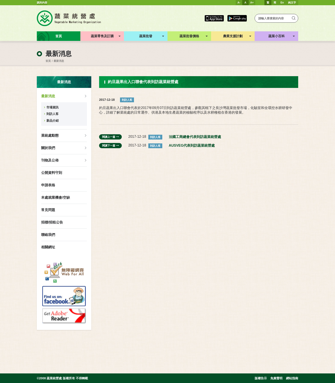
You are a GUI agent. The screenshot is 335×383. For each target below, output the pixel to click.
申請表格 (48, 185)
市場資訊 (52, 107)
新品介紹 (52, 120)
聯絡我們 (48, 235)
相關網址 (48, 247)
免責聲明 (276, 378)
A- (238, 2)
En (282, 2)
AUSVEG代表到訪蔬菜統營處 (192, 145)
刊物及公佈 (50, 160)
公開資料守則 (51, 173)
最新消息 (59, 61)
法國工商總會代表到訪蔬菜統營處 (195, 137)
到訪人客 (52, 114)
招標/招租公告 (52, 222)
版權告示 (261, 378)
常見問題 (48, 210)
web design (6, 381)
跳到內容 (42, 2)
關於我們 (48, 148)
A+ (252, 2)
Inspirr (21, 381)
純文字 (292, 2)
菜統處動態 (50, 135)
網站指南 (292, 378)
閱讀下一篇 (110, 145)
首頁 (48, 61)
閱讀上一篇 (110, 136)
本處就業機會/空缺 (55, 197)
